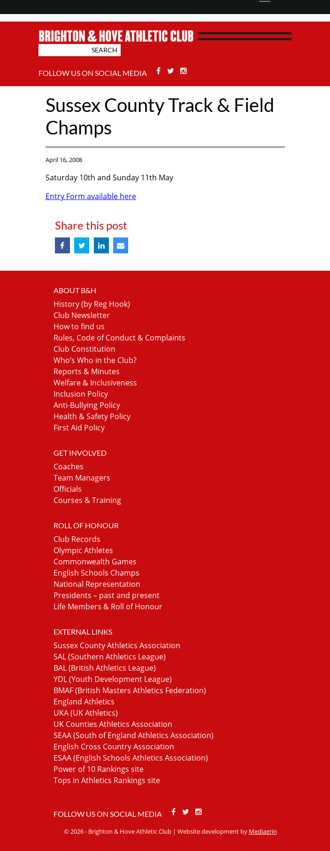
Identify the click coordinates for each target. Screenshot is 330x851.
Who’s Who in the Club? (95, 360)
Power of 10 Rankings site (99, 769)
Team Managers (82, 478)
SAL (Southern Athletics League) (110, 656)
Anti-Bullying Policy (87, 405)
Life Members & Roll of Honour (108, 606)
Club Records (77, 539)
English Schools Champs (96, 573)
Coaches (69, 466)
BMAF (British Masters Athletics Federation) (130, 690)
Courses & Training (87, 500)
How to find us (79, 326)
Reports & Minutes (87, 371)
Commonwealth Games (95, 561)
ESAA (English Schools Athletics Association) (131, 758)
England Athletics (84, 701)
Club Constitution (84, 349)
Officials (68, 489)
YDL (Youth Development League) (113, 679)
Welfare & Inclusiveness (95, 382)
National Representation (97, 584)
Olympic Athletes (83, 550)
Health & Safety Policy (92, 416)
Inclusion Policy (81, 394)
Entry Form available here (91, 196)
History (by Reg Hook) (92, 304)
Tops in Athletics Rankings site (107, 780)
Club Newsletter (82, 315)
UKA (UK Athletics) (86, 713)
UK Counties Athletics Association (113, 724)
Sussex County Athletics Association (117, 645)
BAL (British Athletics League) (105, 668)
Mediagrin (263, 831)
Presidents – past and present (107, 595)
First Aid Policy (79, 427)
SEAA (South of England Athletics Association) (134, 735)
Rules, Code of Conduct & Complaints (119, 338)
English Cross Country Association (114, 746)
